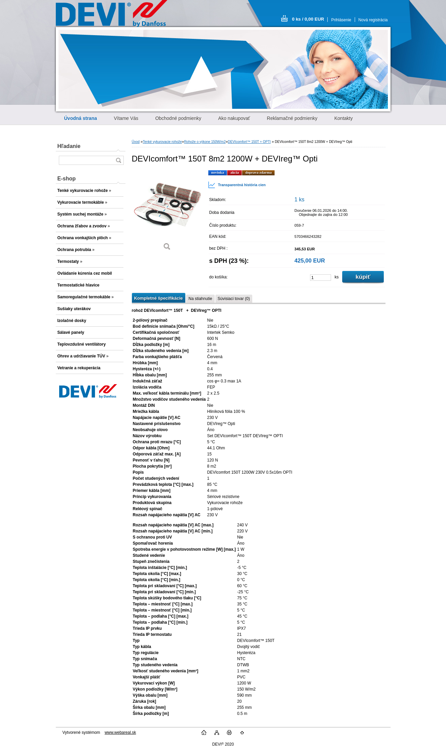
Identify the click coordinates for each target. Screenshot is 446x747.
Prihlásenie (341, 20)
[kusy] (320, 277)
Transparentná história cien (237, 185)
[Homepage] (80, 118)
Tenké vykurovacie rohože (162, 142)
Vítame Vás (126, 118)
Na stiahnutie (200, 298)
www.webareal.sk (120, 732)
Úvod (136, 142)
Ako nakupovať (234, 118)
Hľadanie (68, 146)
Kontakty (343, 118)
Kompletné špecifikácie (158, 298)
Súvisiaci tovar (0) (234, 298)
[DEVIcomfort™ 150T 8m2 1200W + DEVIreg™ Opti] (167, 212)
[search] (118, 160)
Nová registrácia (373, 20)
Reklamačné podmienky (292, 118)
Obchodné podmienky (178, 118)
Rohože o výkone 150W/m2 (205, 142)
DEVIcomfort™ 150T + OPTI (249, 142)
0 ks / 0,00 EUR (308, 19)
